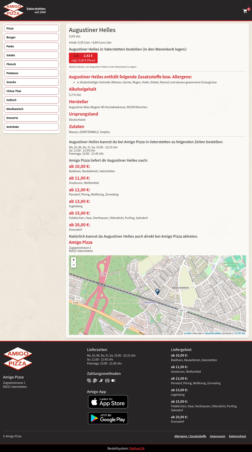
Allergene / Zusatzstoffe (190, 436)
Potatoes (12, 73)
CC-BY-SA (239, 333)
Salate (10, 55)
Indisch (11, 100)
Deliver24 (136, 448)
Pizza (10, 28)
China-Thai (13, 91)
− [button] (74, 265)
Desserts (12, 118)
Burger (11, 37)
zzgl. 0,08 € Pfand (83, 57)
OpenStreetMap (213, 333)
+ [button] (74, 260)
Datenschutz (237, 436)
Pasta (10, 46)
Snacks (11, 82)
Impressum (217, 436)
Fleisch (11, 64)
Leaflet (187, 333)
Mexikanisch (14, 109)
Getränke (12, 127)
